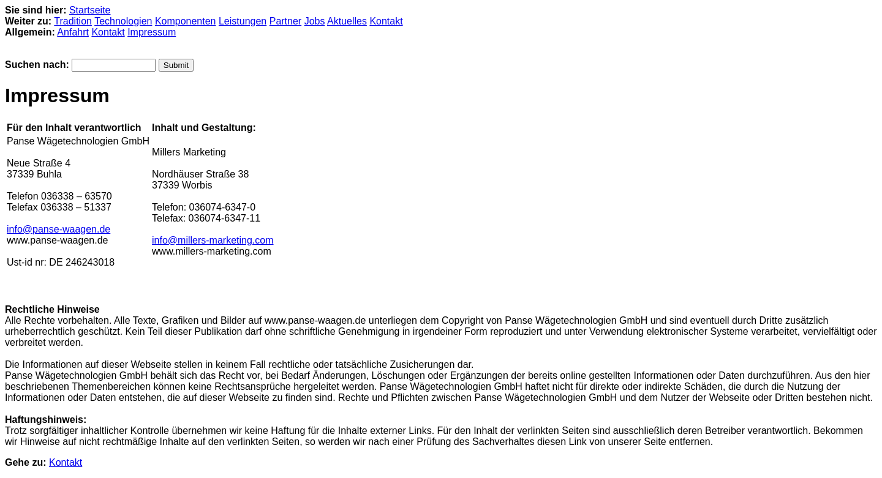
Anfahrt (73, 32)
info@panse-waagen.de (58, 229)
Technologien (123, 21)
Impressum (151, 32)
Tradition (73, 21)
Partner (285, 21)
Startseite (90, 10)
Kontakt (385, 21)
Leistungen (242, 21)
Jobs (314, 21)
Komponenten (185, 21)
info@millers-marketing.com (213, 240)
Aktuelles (347, 21)
